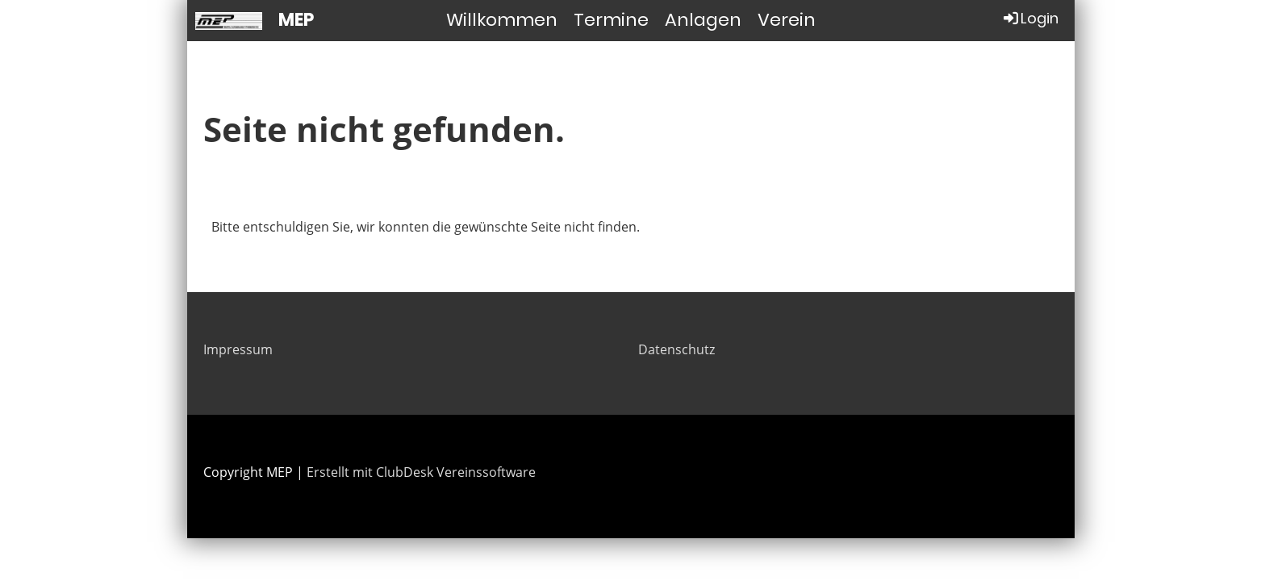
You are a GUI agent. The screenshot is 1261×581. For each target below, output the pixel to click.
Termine (611, 19)
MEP (296, 20)
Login (1029, 18)
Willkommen (501, 19)
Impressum (238, 349)
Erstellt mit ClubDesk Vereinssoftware (421, 472)
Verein (787, 19)
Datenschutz (676, 349)
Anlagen (703, 19)
